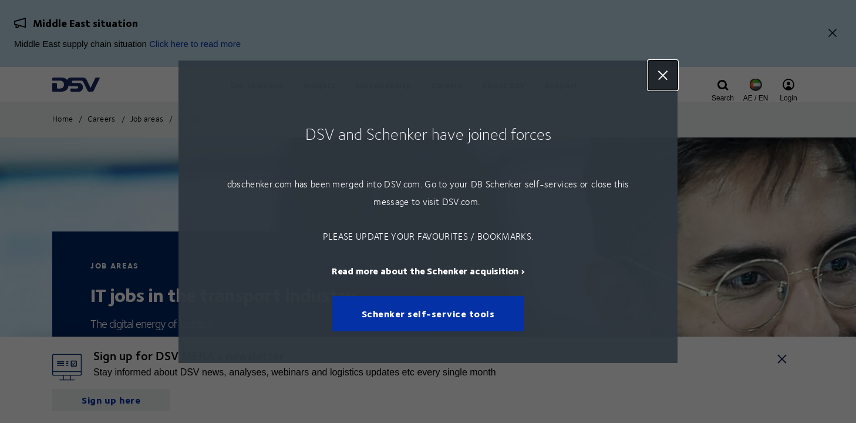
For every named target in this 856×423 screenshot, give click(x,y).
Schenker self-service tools (428, 313)
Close (663, 75)
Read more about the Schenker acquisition (425, 270)
